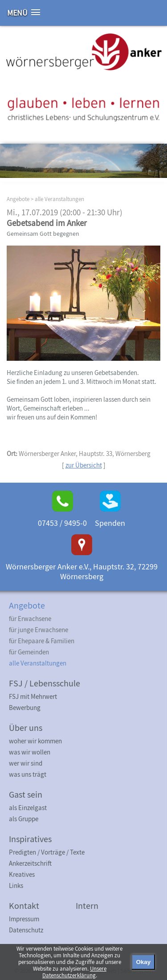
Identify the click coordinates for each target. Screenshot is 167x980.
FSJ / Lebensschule (44, 683)
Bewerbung (25, 707)
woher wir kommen (35, 741)
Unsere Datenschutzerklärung (74, 972)
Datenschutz (26, 930)
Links (16, 885)
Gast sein (25, 794)
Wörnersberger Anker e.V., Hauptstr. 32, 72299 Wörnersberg (82, 571)
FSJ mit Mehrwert (33, 696)
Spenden (110, 523)
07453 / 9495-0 (62, 523)
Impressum (24, 919)
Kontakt (24, 905)
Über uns (25, 727)
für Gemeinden (29, 652)
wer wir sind (25, 763)
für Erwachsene (30, 618)
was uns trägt (27, 774)
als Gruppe (23, 819)
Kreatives (22, 874)
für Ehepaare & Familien (41, 641)
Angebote (18, 199)
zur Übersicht (83, 465)
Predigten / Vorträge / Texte (47, 852)
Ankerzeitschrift (30, 863)
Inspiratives (30, 838)
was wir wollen (29, 752)
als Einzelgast (28, 807)
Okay (143, 962)
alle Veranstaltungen (59, 199)
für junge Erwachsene (38, 629)
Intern (87, 905)
